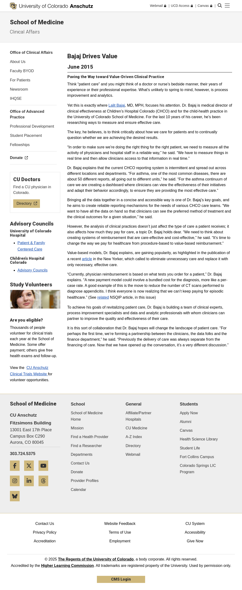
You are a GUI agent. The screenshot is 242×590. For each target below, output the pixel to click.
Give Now (195, 541)
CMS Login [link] (121, 579)
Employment (119, 541)
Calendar (78, 490)
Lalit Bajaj (116, 105)
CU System (195, 524)
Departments (82, 454)
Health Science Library (199, 439)
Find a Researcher (86, 446)
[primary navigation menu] (227, 5)
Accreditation (45, 541)
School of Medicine (37, 22)
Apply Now (189, 413)
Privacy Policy (44, 532)
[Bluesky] (16, 503)
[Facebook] (16, 473)
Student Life (190, 448)
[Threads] (45, 488)
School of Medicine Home (87, 416)
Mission (77, 428)
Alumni (185, 422)
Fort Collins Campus (197, 457)
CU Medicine (136, 428)
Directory (133, 446)
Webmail (132, 454)
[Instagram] (16, 488)
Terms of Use (120, 532)
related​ (103, 297)
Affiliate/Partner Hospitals (138, 416)
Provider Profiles (85, 481)
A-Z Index (133, 437)
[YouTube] (45, 473)
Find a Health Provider (89, 437)
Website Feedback (119, 524)
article (87, 259)
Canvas (186, 430)
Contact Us (80, 463)
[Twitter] (30, 473)
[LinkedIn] (30, 488)
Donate (77, 472)
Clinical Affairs (25, 32)
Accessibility (195, 532)
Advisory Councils (32, 270)
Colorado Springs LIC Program (198, 469)
